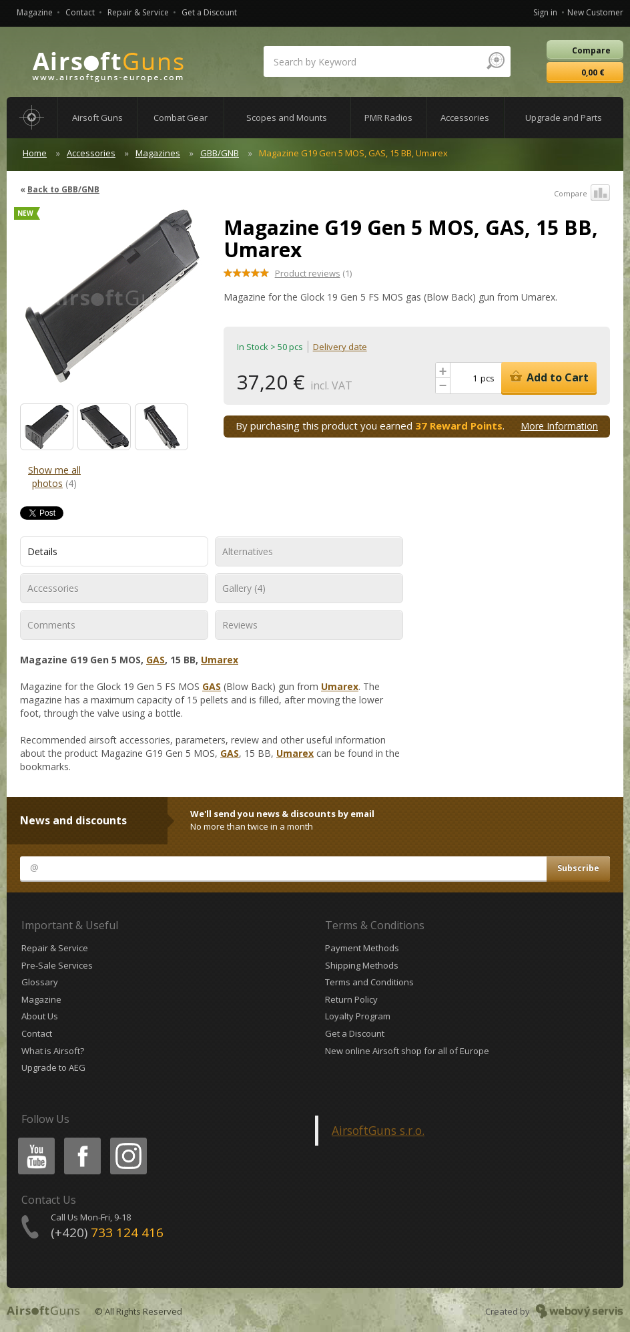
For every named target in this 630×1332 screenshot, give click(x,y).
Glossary (39, 982)
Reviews (240, 625)
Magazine (35, 12)
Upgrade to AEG (53, 1067)
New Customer (595, 12)
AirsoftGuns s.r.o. (378, 1130)
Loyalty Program (357, 1016)
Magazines (157, 153)
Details (42, 551)
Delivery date (340, 347)
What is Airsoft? (52, 1051)
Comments (51, 625)
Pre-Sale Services (57, 965)
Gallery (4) (244, 588)
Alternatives (247, 551)
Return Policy (351, 999)
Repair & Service (138, 12)
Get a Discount (209, 12)
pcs (488, 378)
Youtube (32, 1140)
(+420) (107, 1232)
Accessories (91, 153)
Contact (80, 12)
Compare (582, 193)
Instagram (127, 1140)
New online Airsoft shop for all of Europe (407, 1051)
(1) (313, 273)
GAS (155, 659)
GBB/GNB (219, 153)
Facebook (81, 1140)
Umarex (219, 659)
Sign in (545, 12)
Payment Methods (362, 948)
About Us (39, 1016)
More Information (559, 426)
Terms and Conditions (369, 982)
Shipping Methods (361, 965)
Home (35, 153)
